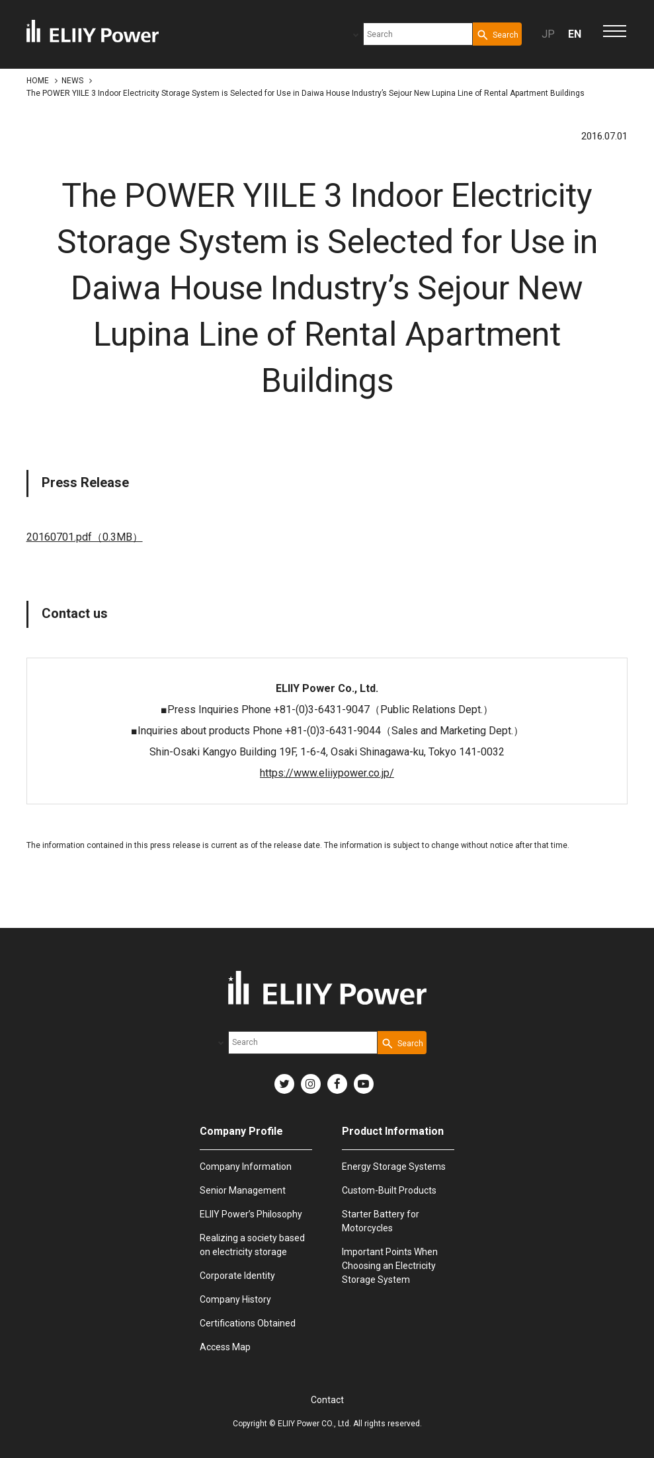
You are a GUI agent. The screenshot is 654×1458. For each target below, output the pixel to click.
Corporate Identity (237, 1275)
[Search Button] (497, 34)
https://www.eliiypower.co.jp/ (327, 773)
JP (548, 34)
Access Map (225, 1347)
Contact (327, 1400)
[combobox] (418, 34)
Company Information (246, 1166)
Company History (235, 1299)
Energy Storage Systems (394, 1166)
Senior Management (243, 1190)
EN (574, 34)
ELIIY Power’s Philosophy (251, 1214)
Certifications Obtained (248, 1323)
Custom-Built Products (389, 1190)
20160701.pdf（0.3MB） (84, 537)
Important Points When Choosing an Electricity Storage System (390, 1266)
